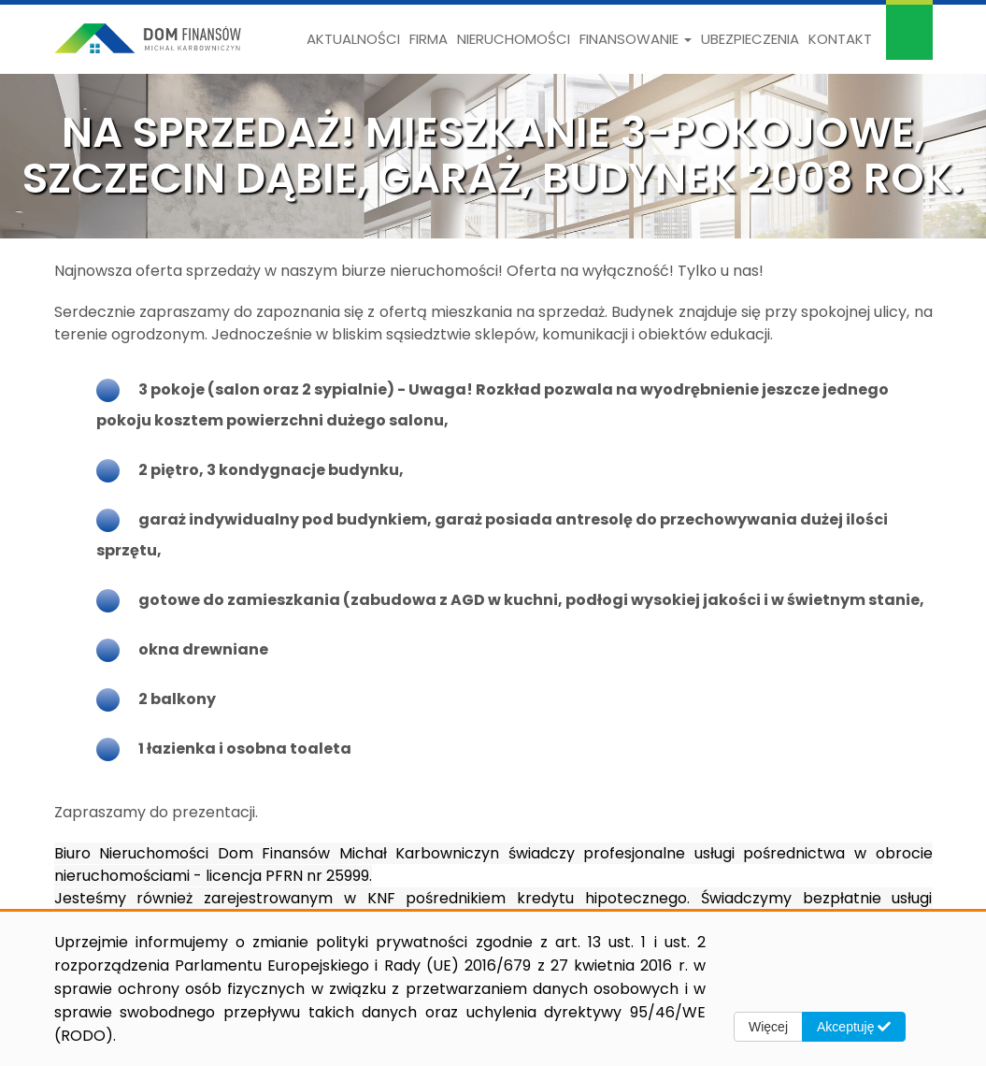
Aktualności (353, 39)
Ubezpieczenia (750, 39)
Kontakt (840, 39)
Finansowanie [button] (635, 39)
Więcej (768, 1026)
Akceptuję (854, 1026)
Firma (428, 39)
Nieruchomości (513, 39)
